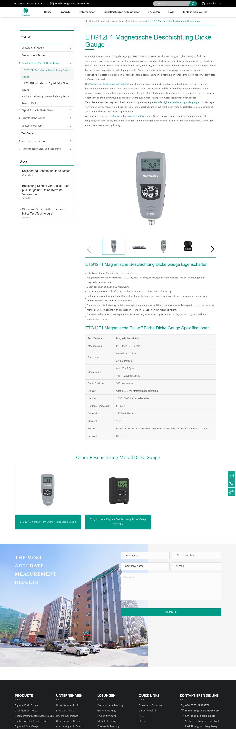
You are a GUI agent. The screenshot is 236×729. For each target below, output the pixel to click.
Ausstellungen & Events (70, 678)
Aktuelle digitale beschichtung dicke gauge (176, 102)
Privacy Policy (212, 722)
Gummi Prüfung (106, 663)
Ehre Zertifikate (65, 663)
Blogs (171, 12)
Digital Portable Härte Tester (37, 110)
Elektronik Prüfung (108, 678)
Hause (47, 12)
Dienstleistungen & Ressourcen (121, 12)
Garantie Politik (148, 663)
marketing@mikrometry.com (72, 3)
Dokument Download (151, 658)
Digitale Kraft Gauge (33, 47)
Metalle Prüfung (106, 673)
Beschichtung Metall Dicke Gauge (40, 63)
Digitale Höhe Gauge (33, 118)
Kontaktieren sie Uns (194, 12)
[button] (212, 249)
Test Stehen (28, 133)
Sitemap (194, 722)
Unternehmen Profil (67, 658)
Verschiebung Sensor (33, 141)
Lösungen (154, 12)
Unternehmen (87, 12)
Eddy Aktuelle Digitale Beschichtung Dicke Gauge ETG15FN (45, 99)
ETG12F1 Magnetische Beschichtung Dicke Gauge (45, 73)
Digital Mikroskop (31, 125)
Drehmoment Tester (33, 55)
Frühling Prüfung (106, 668)
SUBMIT (171, 612)
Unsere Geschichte (67, 668)
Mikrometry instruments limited (52, 722)
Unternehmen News (68, 673)
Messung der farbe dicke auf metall (108, 84)
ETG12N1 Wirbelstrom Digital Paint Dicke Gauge (45, 86)
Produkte (65, 12)
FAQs (142, 668)
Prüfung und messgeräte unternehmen (131, 116)
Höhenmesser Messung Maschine (41, 148)
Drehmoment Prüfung (110, 658)
